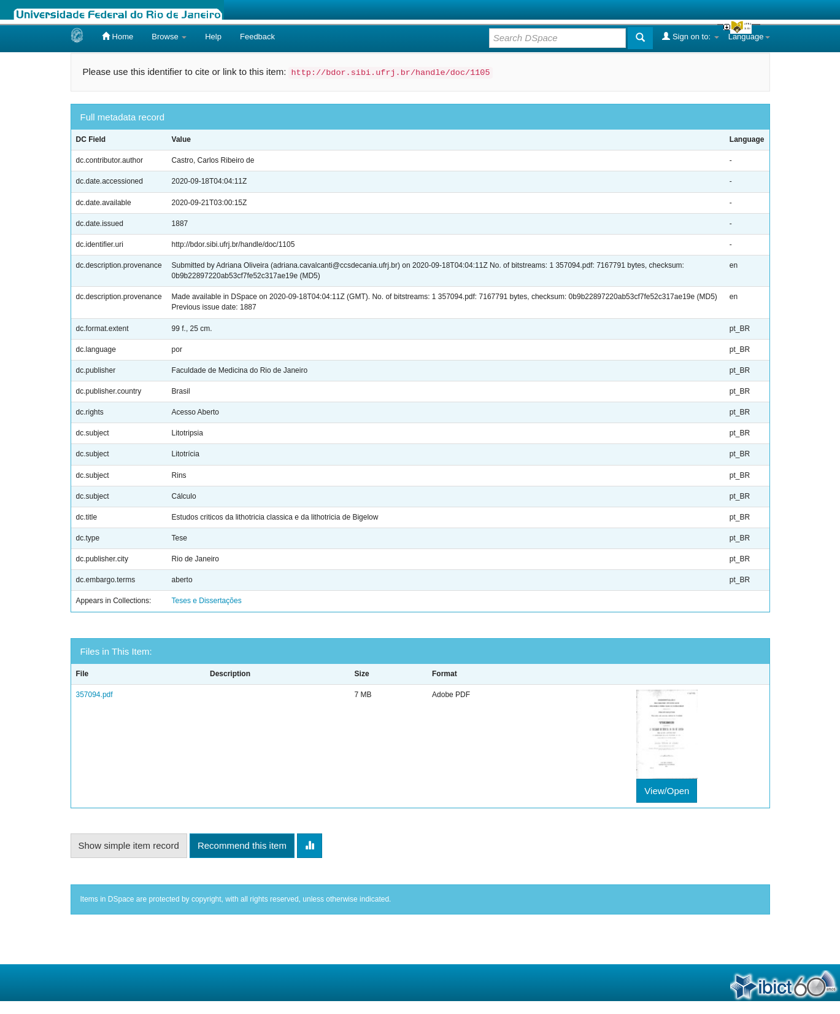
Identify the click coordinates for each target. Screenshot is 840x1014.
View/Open (666, 791)
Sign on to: (690, 36)
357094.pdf (94, 694)
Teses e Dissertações (207, 600)
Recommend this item (242, 845)
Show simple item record (129, 845)
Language (749, 36)
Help (213, 36)
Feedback (257, 36)
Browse (169, 36)
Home (117, 36)
